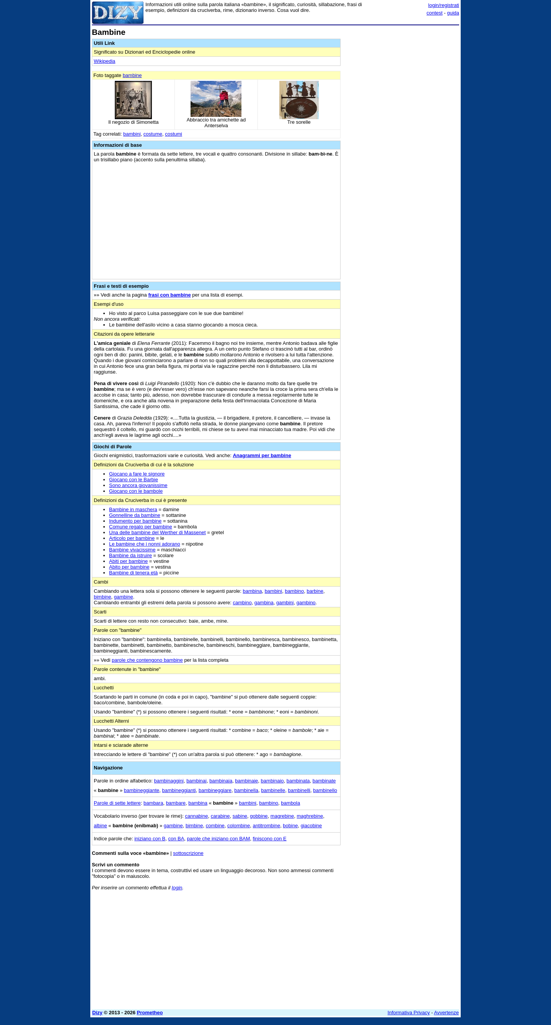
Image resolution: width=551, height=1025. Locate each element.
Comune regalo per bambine (140, 527)
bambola (290, 803)
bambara (153, 803)
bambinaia (220, 781)
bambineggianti (179, 790)
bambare (176, 803)
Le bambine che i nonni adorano (144, 544)
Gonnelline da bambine (134, 515)
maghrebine (310, 816)
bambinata (298, 781)
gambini (285, 602)
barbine (315, 591)
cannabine (196, 816)
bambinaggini (169, 781)
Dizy (97, 1012)
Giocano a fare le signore (137, 474)
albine (100, 825)
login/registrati (443, 5)
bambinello (325, 790)
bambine (132, 75)
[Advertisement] (401, 143)
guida (453, 13)
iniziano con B (149, 838)
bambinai (196, 781)
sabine (240, 816)
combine (215, 825)
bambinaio (272, 781)
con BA (176, 838)
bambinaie (246, 781)
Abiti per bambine (128, 561)
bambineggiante (142, 790)
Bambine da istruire (130, 555)
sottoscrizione (188, 853)
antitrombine (266, 825)
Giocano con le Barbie (133, 479)
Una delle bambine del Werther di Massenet (157, 532)
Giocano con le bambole (136, 491)
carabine (220, 816)
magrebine (282, 816)
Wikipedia (104, 61)
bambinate (324, 781)
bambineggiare (215, 790)
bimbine (102, 597)
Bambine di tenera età (133, 573)
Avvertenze (446, 1012)
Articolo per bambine (132, 538)
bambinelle (273, 790)
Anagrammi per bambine (262, 455)
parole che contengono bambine (147, 660)
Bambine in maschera (133, 509)
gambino (306, 602)
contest (435, 13)
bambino (294, 591)
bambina (252, 591)
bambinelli (299, 790)
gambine (123, 597)
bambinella (246, 790)
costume (152, 134)
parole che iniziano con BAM (218, 838)
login (177, 888)
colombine (238, 825)
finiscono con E (270, 838)
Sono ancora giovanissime (138, 485)
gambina (264, 602)
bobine (290, 825)
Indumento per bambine (135, 521)
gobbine (258, 816)
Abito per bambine (129, 567)
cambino (242, 602)
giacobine (311, 825)
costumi (173, 134)
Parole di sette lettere (117, 803)
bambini (132, 134)
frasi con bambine (169, 295)
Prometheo (150, 1012)
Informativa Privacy (409, 1012)
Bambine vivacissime (132, 550)
